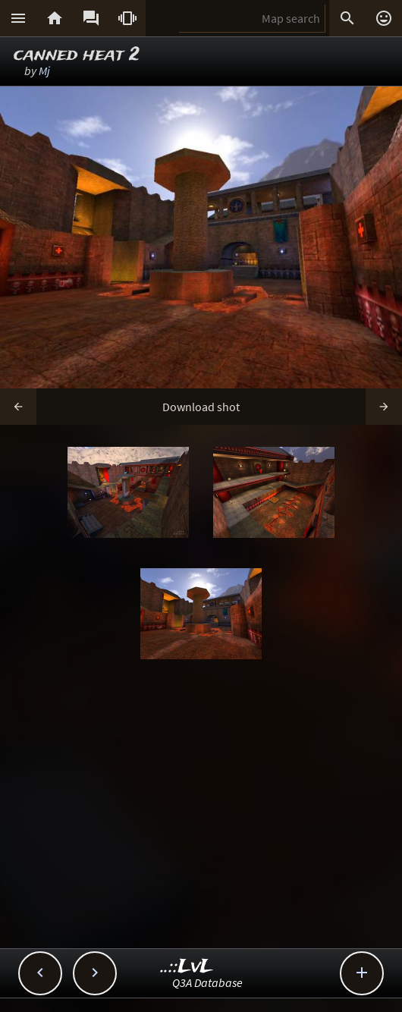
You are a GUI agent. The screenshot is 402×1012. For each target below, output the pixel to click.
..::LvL (187, 967)
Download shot (201, 406)
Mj (44, 70)
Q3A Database (207, 982)
